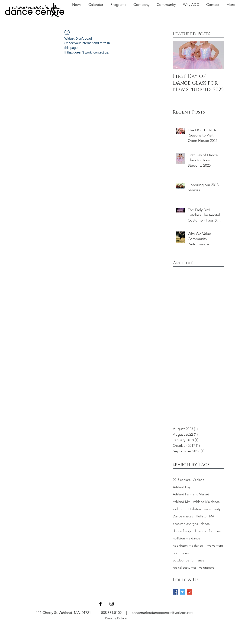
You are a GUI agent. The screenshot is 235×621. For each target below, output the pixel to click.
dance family (182, 531)
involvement (214, 545)
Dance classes (183, 516)
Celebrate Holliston (187, 509)
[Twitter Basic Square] (182, 592)
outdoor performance (188, 560)
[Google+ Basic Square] (189, 592)
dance (205, 524)
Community (212, 509)
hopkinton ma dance (188, 545)
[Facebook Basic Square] (175, 592)
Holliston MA (205, 516)
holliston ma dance (186, 538)
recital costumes (184, 567)
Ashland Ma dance (206, 502)
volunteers (206, 567)
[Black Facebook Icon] (100, 604)
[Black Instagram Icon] (111, 604)
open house (181, 553)
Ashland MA (181, 502)
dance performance (208, 531)
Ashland (199, 480)
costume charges (185, 524)
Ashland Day (181, 487)
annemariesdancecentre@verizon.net (162, 612)
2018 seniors (181, 480)
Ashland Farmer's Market (191, 494)
